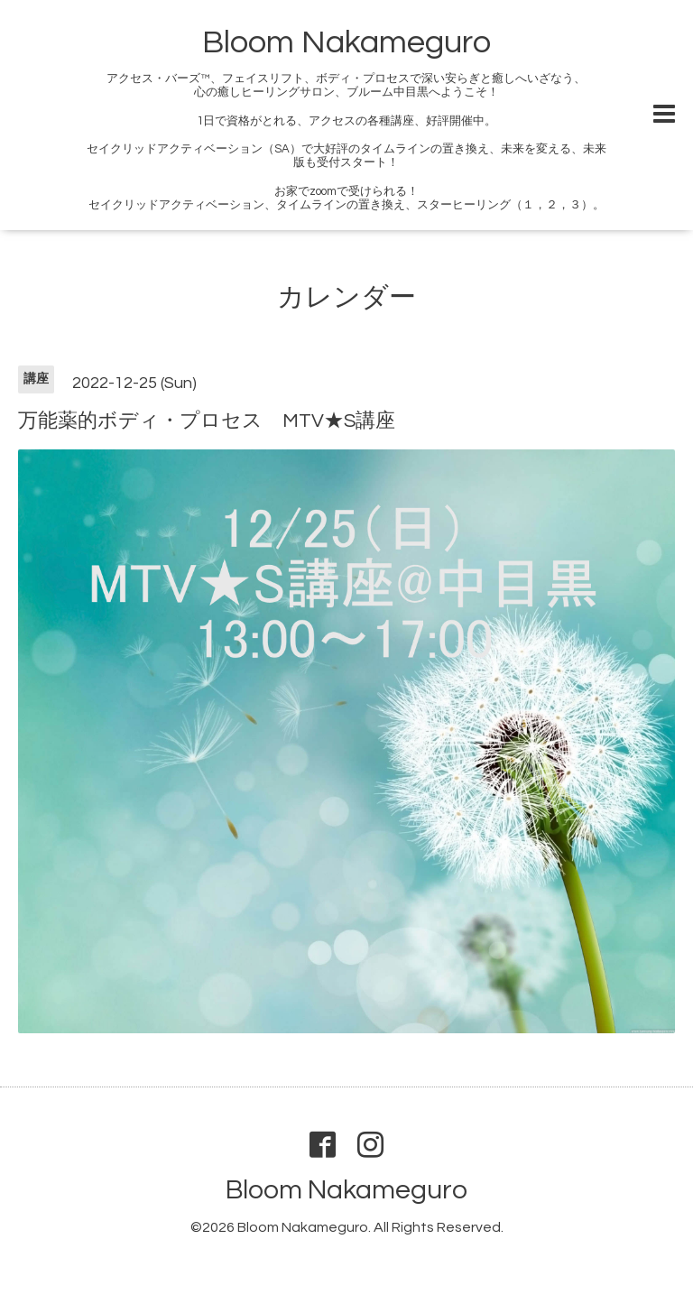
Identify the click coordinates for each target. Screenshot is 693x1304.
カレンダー (346, 297)
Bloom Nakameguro (346, 42)
